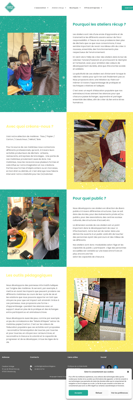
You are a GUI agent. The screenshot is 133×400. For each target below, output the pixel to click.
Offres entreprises (93, 8)
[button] (128, 372)
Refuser (99, 393)
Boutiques (75, 8)
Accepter (78, 393)
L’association (41, 8)
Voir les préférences (119, 393)
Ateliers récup (59, 8)
